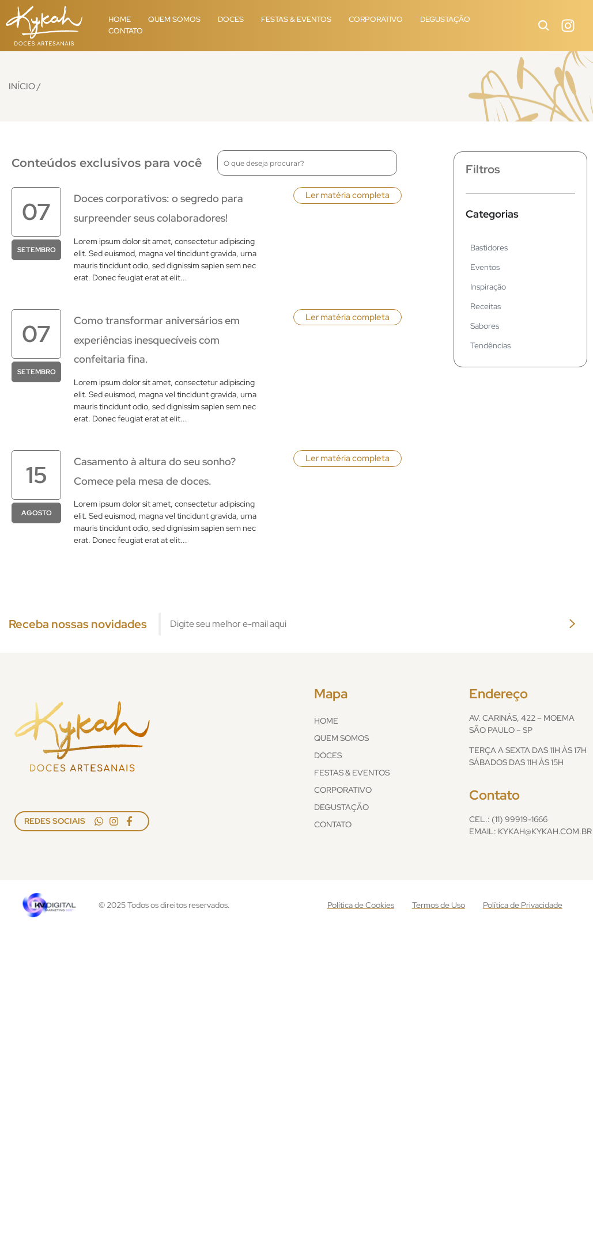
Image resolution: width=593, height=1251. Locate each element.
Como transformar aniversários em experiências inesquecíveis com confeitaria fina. (157, 340)
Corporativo (376, 19)
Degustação (445, 19)
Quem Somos (174, 19)
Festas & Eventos (296, 19)
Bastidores (489, 247)
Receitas (485, 306)
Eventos (485, 267)
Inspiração (488, 287)
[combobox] (307, 163)
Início (22, 86)
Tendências (490, 345)
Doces (231, 19)
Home (119, 19)
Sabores (484, 326)
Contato (125, 31)
